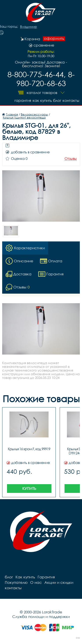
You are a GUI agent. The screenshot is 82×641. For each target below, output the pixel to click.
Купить (29, 488)
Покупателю (16, 582)
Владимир (28, 26)
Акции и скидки (58, 582)
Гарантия (22, 100)
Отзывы (71, 159)
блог (57, 100)
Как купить (42, 100)
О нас (36, 582)
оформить (54, 38)
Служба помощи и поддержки (41, 616)
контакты (71, 100)
